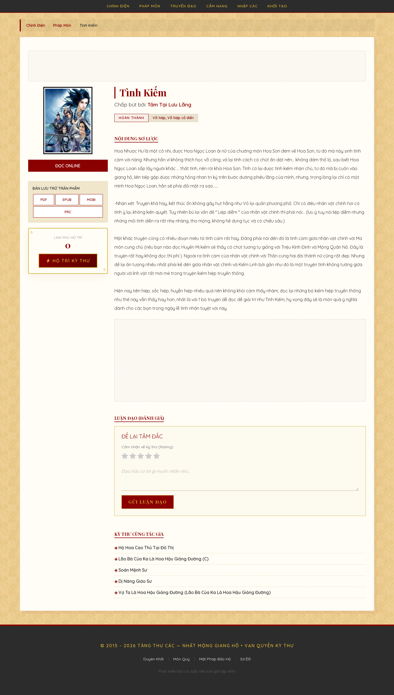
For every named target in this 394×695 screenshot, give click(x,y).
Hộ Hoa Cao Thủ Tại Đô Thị (146, 547)
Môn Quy (181, 659)
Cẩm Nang (217, 6)
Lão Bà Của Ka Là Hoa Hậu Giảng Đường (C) (163, 559)
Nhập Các (247, 6)
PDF (43, 199)
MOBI (91, 199)
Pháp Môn (149, 6)
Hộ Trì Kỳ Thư (68, 260)
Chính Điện (118, 6)
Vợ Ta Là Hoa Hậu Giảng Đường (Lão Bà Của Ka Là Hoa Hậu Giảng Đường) (194, 592)
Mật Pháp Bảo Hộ (215, 659)
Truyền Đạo (183, 6)
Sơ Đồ (245, 659)
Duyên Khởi (153, 659)
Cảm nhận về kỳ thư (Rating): (147, 446)
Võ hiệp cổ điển (180, 117)
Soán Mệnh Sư (132, 570)
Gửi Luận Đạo (147, 502)
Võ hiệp (159, 117)
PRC (68, 212)
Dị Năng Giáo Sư (135, 581)
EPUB (67, 199)
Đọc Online (67, 165)
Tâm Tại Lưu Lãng (169, 104)
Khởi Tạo (277, 6)
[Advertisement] (197, 66)
